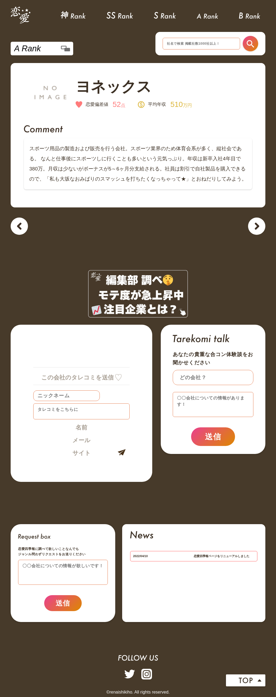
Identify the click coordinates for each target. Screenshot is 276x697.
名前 (81, 427)
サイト (81, 453)
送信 (213, 436)
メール (81, 440)
